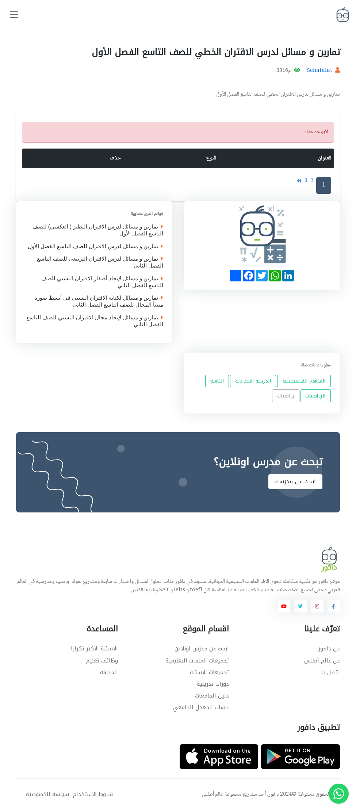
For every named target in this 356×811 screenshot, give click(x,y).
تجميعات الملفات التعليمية (197, 661)
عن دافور (329, 648)
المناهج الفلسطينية (303, 380)
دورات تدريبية (213, 684)
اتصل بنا (330, 672)
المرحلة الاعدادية (253, 380)
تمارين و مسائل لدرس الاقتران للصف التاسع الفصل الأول (95, 246)
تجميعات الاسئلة (209, 672)
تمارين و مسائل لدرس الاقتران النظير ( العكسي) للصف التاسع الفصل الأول (97, 231)
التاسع (217, 380)
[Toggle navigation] (14, 15)
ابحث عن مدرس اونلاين (202, 648)
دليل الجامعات (212, 696)
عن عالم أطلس (322, 661)
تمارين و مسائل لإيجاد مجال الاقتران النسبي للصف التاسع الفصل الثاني (94, 321)
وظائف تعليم (102, 661)
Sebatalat (319, 71)
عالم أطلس (212, 794)
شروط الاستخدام (93, 794)
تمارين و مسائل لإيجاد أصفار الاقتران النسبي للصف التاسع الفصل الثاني (102, 282)
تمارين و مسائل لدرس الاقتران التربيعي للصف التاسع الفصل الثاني (100, 263)
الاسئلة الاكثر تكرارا (94, 648)
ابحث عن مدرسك (295, 482)
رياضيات (285, 395)
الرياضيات (315, 395)
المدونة (109, 672)
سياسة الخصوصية (47, 794)
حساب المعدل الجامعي (201, 707)
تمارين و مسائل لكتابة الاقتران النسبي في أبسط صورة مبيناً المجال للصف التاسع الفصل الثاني (98, 302)
